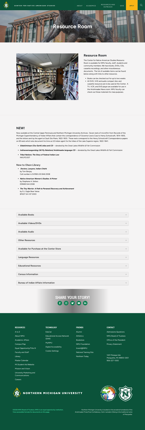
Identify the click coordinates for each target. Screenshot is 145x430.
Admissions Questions (115, 332)
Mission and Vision (22, 369)
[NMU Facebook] (60, 303)
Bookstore (80, 340)
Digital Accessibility (54, 347)
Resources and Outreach (108, 6)
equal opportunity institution (53, 410)
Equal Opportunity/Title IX (25, 348)
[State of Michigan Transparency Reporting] (108, 393)
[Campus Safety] (125, 393)
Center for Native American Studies (34, 5)
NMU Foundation (83, 344)
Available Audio (26, 231)
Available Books (26, 214)
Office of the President (116, 340)
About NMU (20, 336)
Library (17, 356)
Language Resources (28, 257)
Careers (18, 379)
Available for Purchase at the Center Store (39, 248)
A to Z (17, 332)
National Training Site (84, 352)
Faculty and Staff (22, 352)
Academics (91, 6)
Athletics (79, 336)
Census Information (28, 274)
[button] (141, 5)
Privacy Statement (114, 344)
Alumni (79, 332)
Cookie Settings (52, 351)
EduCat (49, 332)
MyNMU (49, 343)
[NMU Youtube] (79, 303)
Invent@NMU (81, 348)
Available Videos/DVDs (29, 223)
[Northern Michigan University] (6, 5)
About (79, 6)
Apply (132, 6)
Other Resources (26, 240)
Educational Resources (29, 265)
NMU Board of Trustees (116, 336)
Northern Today (82, 356)
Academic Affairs (22, 340)
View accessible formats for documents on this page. (31, 412)
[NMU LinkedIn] (85, 303)
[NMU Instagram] (66, 303)
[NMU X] (72, 303)
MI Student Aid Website (24, 364)
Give (122, 6)
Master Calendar (21, 360)
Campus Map (20, 344)
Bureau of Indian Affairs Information (36, 282)
